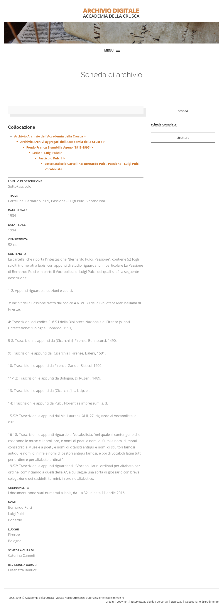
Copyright (122, 602)
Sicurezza (176, 602)
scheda (183, 111)
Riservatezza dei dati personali (149, 602)
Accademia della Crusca (39, 598)
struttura (183, 137)
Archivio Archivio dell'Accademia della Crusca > (79, 153)
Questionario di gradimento (202, 602)
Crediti (110, 602)
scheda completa (164, 124)
